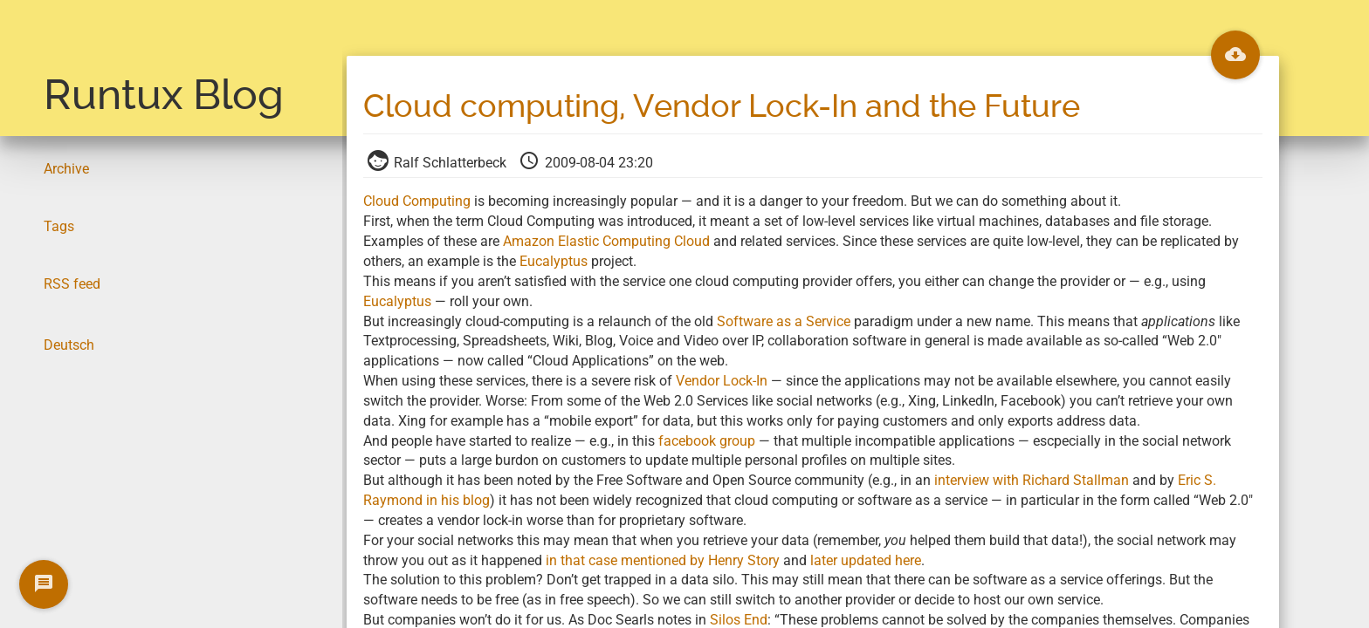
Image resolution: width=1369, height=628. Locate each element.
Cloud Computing (417, 201)
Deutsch (69, 345)
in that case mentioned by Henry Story (663, 560)
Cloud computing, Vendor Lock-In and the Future (721, 106)
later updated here (865, 560)
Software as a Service (783, 321)
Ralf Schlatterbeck (439, 162)
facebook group (706, 441)
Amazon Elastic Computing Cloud (606, 241)
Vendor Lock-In (721, 380)
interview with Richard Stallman (1031, 480)
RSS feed (72, 284)
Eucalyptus (553, 261)
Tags (59, 226)
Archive (66, 168)
